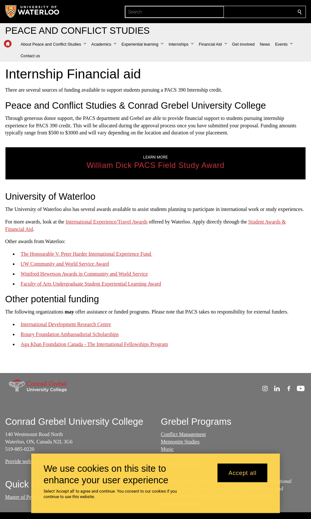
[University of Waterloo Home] (32, 11)
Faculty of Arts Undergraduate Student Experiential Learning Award (91, 283)
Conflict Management (183, 434)
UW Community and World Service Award (65, 264)
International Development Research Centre (66, 324)
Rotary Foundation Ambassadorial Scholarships (70, 334)
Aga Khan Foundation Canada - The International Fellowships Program (94, 344)
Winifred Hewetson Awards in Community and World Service (84, 274)
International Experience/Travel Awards (107, 221)
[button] (53, 44)
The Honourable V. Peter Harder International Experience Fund (86, 254)
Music (167, 449)
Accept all (243, 472)
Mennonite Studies (180, 441)
